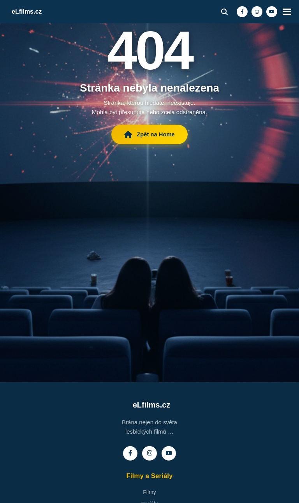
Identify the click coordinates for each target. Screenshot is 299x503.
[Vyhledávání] (218, 11)
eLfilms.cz (27, 11)
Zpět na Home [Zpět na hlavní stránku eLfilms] (149, 135)
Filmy (149, 492)
